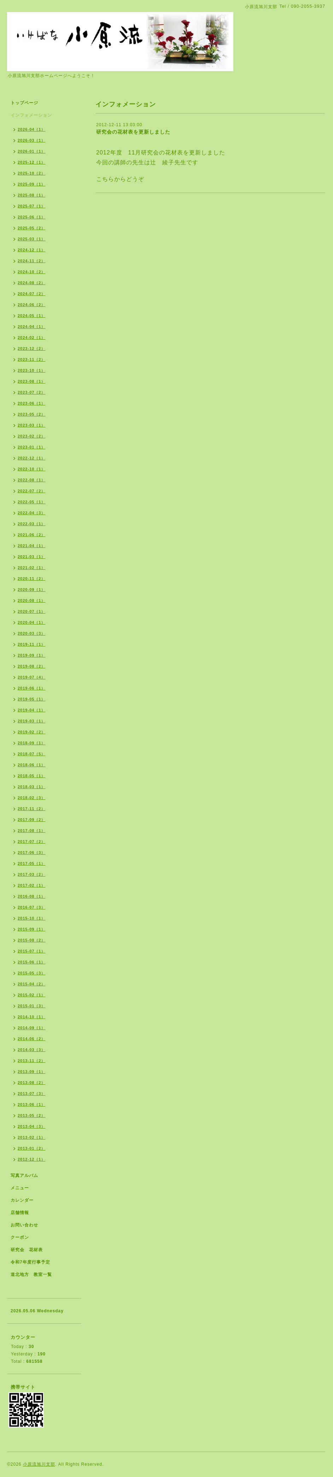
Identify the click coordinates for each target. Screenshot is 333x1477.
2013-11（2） (32, 1061)
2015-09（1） (32, 929)
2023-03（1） (32, 425)
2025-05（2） (32, 228)
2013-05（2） (32, 1115)
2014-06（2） (32, 1039)
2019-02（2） (32, 732)
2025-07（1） (32, 206)
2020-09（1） (32, 589)
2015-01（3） (32, 1006)
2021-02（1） (32, 567)
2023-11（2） (32, 359)
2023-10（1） (32, 370)
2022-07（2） (32, 491)
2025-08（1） (32, 195)
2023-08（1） (32, 381)
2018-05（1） (32, 776)
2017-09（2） (32, 819)
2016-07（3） (32, 907)
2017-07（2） (32, 841)
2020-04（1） (32, 622)
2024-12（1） (32, 250)
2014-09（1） (32, 1028)
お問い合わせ (24, 1225)
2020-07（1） (32, 611)
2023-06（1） (32, 403)
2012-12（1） (32, 1159)
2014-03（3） (32, 1050)
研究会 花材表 (27, 1249)
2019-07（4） (32, 677)
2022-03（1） (32, 524)
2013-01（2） (32, 1148)
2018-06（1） (32, 765)
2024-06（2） (32, 305)
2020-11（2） (32, 578)
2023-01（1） (32, 447)
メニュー (20, 1187)
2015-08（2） (32, 940)
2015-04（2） (32, 984)
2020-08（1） (32, 600)
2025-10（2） (32, 173)
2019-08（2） (32, 666)
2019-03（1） (32, 721)
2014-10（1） (32, 1017)
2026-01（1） (32, 151)
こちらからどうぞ (120, 179)
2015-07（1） (32, 951)
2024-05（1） (32, 315)
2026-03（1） (32, 140)
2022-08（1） (32, 480)
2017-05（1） (32, 863)
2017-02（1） (32, 885)
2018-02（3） (32, 798)
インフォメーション (31, 115)
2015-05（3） (32, 973)
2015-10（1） (32, 918)
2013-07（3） (32, 1093)
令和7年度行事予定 (30, 1262)
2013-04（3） (32, 1126)
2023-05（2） (32, 414)
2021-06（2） (32, 535)
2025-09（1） (32, 184)
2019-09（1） (32, 655)
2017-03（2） (32, 874)
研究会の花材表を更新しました (133, 132)
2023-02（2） (32, 436)
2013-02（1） (32, 1137)
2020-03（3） (32, 633)
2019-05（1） (32, 699)
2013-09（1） (32, 1071)
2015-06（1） (32, 962)
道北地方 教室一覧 (31, 1274)
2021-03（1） (32, 557)
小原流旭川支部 (39, 1464)
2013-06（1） (32, 1104)
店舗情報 (20, 1212)
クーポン (20, 1237)
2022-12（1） (32, 458)
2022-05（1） (32, 502)
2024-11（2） (32, 261)
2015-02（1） (32, 995)
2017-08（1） (32, 830)
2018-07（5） (32, 754)
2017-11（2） (32, 809)
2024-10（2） (32, 272)
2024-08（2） (32, 283)
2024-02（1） (32, 337)
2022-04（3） (32, 513)
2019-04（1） (32, 710)
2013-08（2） (32, 1082)
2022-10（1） (32, 469)
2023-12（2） (32, 348)
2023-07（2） (32, 392)
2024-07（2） (32, 294)
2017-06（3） (32, 852)
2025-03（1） (32, 239)
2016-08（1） (32, 896)
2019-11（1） (32, 644)
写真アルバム (24, 1175)
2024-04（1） (32, 326)
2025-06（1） (32, 217)
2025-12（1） (32, 162)
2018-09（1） (32, 743)
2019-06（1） (32, 688)
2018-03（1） (32, 787)
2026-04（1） (32, 129)
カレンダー (22, 1200)
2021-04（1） (32, 546)
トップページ (24, 102)
